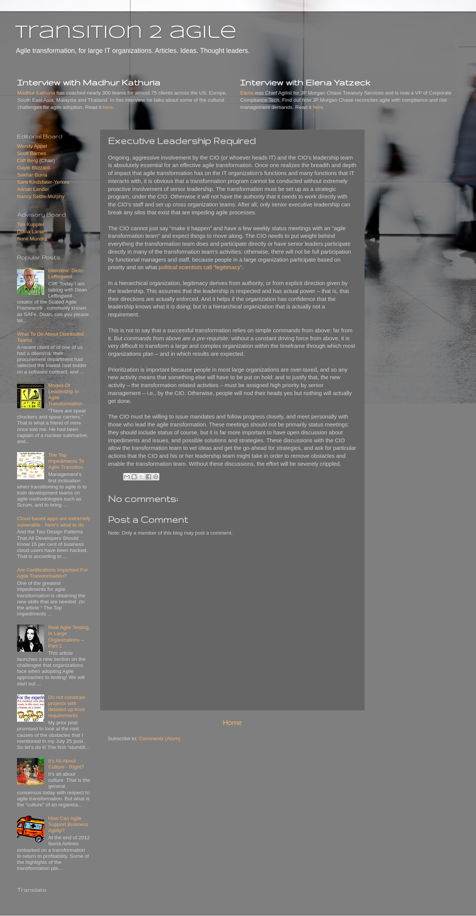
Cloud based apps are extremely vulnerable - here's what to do (53, 521)
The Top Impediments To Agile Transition (66, 461)
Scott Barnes (31, 153)
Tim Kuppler (30, 224)
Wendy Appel (32, 146)
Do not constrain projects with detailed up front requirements (66, 706)
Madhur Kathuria (36, 93)
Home (232, 723)
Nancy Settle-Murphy (41, 196)
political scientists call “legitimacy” (200, 267)
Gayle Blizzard (33, 167)
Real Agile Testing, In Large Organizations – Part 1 (69, 637)
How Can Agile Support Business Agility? (68, 824)
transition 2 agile (125, 33)
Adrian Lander (33, 189)
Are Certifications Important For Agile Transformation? (52, 573)
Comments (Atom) (160, 738)
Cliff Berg (27, 160)
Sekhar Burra (32, 175)
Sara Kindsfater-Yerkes (43, 182)
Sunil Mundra (32, 239)
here (108, 107)
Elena (246, 93)
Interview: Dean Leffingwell (65, 273)
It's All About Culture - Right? (66, 764)
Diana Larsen (32, 231)
